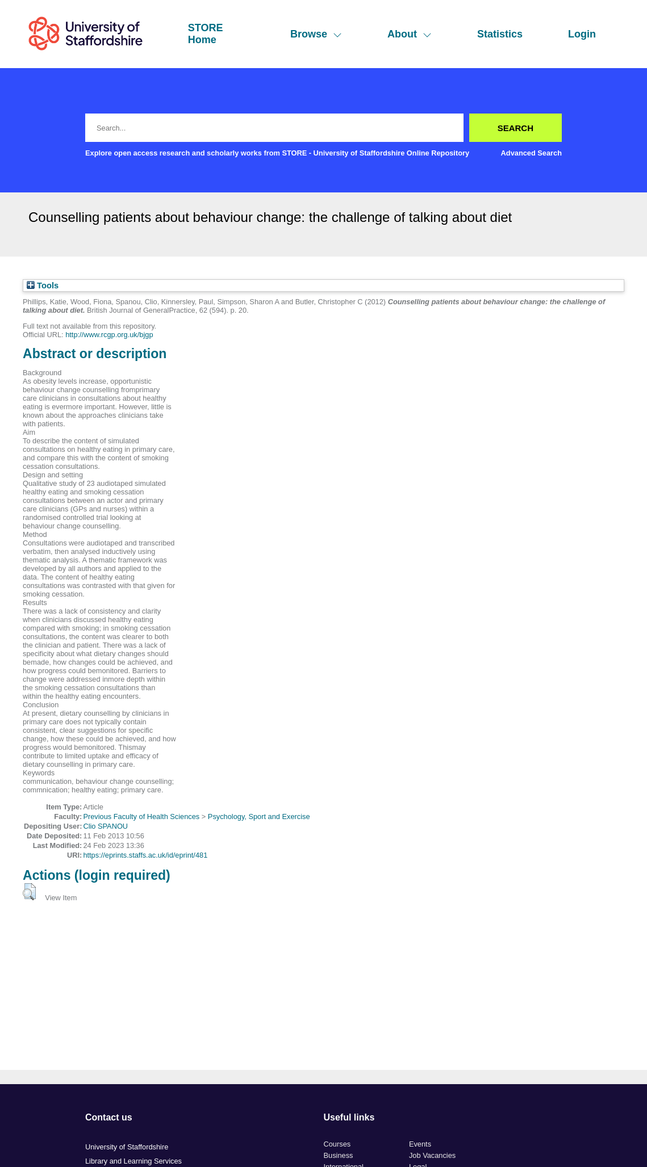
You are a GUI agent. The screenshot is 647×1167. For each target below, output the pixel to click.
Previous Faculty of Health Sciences (141, 816)
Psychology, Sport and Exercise (259, 816)
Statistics (500, 34)
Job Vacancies (432, 1155)
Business (338, 1155)
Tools (43, 285)
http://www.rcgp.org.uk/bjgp (109, 334)
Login (582, 34)
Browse (316, 34)
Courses (337, 1144)
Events (420, 1144)
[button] (29, 891)
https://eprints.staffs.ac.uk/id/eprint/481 (145, 855)
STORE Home (205, 33)
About (409, 34)
